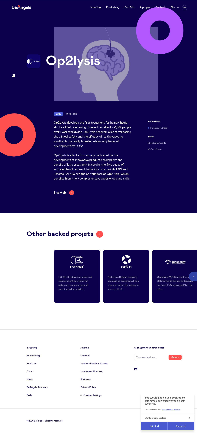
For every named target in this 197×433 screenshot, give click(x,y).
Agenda (84, 348)
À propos (145, 7)
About (30, 371)
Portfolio (129, 7)
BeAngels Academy (37, 387)
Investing (95, 7)
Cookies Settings (92, 395)
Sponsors (85, 379)
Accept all (181, 426)
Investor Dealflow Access (94, 363)
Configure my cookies (167, 418)
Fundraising (112, 7)
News (30, 379)
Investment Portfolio (91, 371)
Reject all (154, 426)
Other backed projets (60, 234)
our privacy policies (171, 410)
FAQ (29, 395)
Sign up (175, 357)
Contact (160, 7)
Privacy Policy (88, 387)
